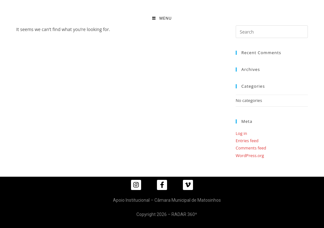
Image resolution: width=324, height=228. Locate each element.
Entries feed (247, 140)
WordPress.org (250, 155)
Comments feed (251, 148)
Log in (241, 133)
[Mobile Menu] (161, 18)
